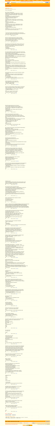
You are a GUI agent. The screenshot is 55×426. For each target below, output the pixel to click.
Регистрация (48, 1)
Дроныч (16, 361)
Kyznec (16, 398)
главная (6, 421)
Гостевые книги (31, 1)
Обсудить (11, 35)
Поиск (41, 0)
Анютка (16, 311)
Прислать (37, 0)
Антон (16, 70)
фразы (16, 421)
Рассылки (25, 1)
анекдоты (9, 421)
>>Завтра (11, 413)
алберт (16, 125)
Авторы (33, 0)
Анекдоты (7, 0)
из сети (16, 184)
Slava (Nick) (17, 218)
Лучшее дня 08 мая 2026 (7, 1)
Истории (11, 0)
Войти (46, 1)
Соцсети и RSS (28, 1)
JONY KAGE (17, 268)
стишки (18, 421)
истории (12, 421)
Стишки (24, 0)
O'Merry (16, 287)
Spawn (16, 242)
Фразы (20, 0)
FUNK (16, 208)
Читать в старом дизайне (8, 10)
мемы (14, 421)
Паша (16, 333)
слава (16, 411)
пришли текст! (47, 421)
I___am (16, 195)
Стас (16, 356)
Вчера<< (6, 413)
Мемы (16, 0)
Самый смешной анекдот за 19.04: (10, 416)
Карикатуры (28, 0)
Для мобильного (22, 1)
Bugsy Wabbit (17, 84)
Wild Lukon (17, 257)
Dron (16, 93)
